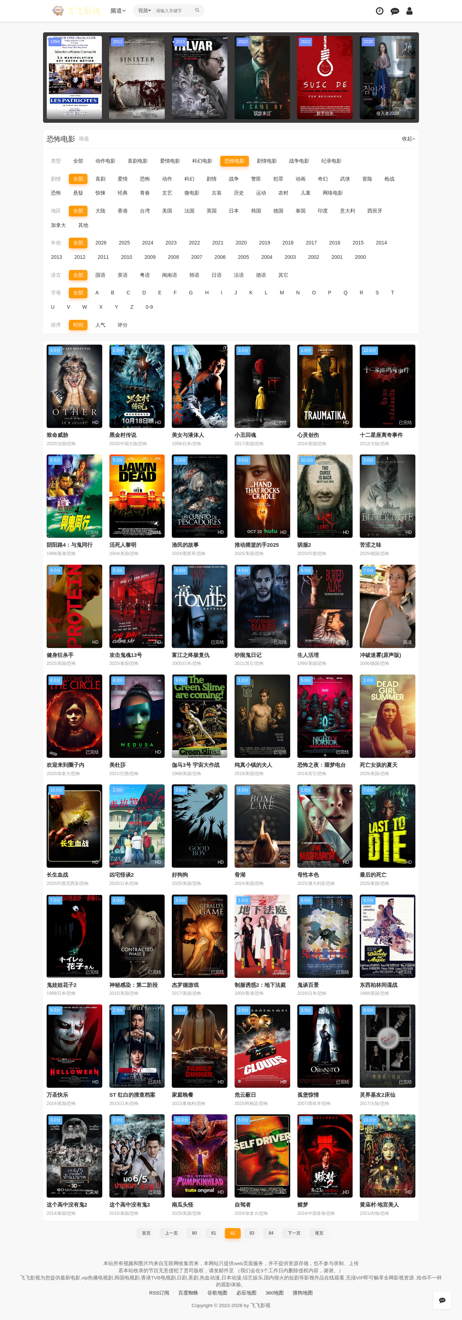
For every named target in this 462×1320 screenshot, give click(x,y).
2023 (170, 243)
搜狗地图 (303, 1292)
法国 (189, 211)
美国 (167, 211)
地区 (56, 211)
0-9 (149, 306)
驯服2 (304, 545)
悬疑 (78, 193)
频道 (118, 11)
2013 (56, 257)
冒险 (367, 179)
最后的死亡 (373, 874)
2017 (311, 243)
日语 (217, 274)
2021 (217, 243)
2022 (194, 243)
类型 (56, 161)
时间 (78, 324)
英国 (212, 211)
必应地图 (246, 1292)
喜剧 (100, 179)
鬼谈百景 (308, 984)
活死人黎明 (122, 545)
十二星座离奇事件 (381, 435)
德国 (278, 211)
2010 (126, 257)
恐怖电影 (235, 161)
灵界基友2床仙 (377, 1094)
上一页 (171, 1232)
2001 (337, 257)
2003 (290, 257)
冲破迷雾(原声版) (380, 655)
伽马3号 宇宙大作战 (196, 764)
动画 (301, 179)
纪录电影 (331, 161)
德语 (261, 274)
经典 (123, 193)
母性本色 (308, 874)
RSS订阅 (159, 1292)
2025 (124, 243)
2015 (358, 243)
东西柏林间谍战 (378, 984)
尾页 (319, 1232)
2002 (313, 257)
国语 (100, 274)
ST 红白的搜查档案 (132, 1094)
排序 (56, 324)
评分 (123, 324)
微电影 (191, 193)
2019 (264, 243)
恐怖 (145, 179)
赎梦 (302, 1204)
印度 (323, 211)
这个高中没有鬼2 (67, 1204)
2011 (103, 257)
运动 (261, 193)
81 (213, 1232)
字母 (56, 292)
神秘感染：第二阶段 (133, 984)
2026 (101, 243)
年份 (56, 243)
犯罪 (278, 179)
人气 (100, 324)
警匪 (256, 179)
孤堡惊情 (308, 1094)
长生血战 (57, 874)
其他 (83, 225)
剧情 (56, 179)
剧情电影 (267, 161)
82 (232, 1232)
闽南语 (169, 274)
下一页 (294, 1232)
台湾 (145, 211)
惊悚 (100, 193)
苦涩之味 (370, 545)
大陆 (100, 211)
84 (271, 1232)
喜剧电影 (138, 161)
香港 (123, 211)
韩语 (194, 274)
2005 (243, 257)
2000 (360, 257)
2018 (287, 243)
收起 (408, 139)
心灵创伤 (308, 435)
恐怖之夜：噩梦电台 (321, 764)
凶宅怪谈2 (121, 874)
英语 (123, 274)
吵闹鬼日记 (248, 655)
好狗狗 (180, 874)
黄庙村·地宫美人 (379, 1204)
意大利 (347, 211)
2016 (334, 243)
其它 (283, 274)
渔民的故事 (185, 545)
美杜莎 (117, 764)
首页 (146, 1232)
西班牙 (374, 211)
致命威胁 (57, 435)
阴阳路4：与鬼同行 (70, 545)
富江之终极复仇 (190, 655)
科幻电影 (202, 161)
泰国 (301, 211)
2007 (196, 257)
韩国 (256, 211)
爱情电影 (170, 161)
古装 (217, 193)
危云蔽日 (245, 1094)
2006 (220, 257)
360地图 (274, 1292)
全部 (78, 161)
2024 (147, 243)
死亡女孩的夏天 (378, 764)
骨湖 (240, 874)
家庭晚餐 (182, 1094)
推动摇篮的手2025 (257, 545)
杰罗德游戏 (185, 984)
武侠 (345, 179)
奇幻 (323, 179)
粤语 (145, 274)
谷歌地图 (217, 1292)
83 (252, 1232)
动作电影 (105, 161)
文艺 (167, 193)
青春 (145, 193)
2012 (79, 257)
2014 (381, 243)
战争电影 (299, 161)
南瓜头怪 (182, 1204)
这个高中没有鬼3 (129, 1204)
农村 (283, 193)
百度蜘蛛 (188, 1292)
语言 (56, 274)
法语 (239, 274)
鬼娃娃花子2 (61, 984)
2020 (241, 243)
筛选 (84, 139)
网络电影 (333, 193)
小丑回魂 (245, 435)
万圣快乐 (57, 1094)
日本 (234, 211)
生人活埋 (308, 655)
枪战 (390, 179)
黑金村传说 (122, 435)
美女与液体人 (188, 435)
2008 (173, 257)
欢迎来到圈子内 (65, 764)
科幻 (189, 179)
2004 (266, 257)
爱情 (123, 179)
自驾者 (243, 1204)
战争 (234, 179)
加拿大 (58, 225)
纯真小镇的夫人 (253, 764)
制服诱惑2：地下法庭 (260, 984)
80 (194, 1232)
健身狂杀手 (60, 655)
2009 (150, 257)
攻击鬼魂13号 (125, 655)
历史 (239, 193)
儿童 (306, 193)
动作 (167, 179)
